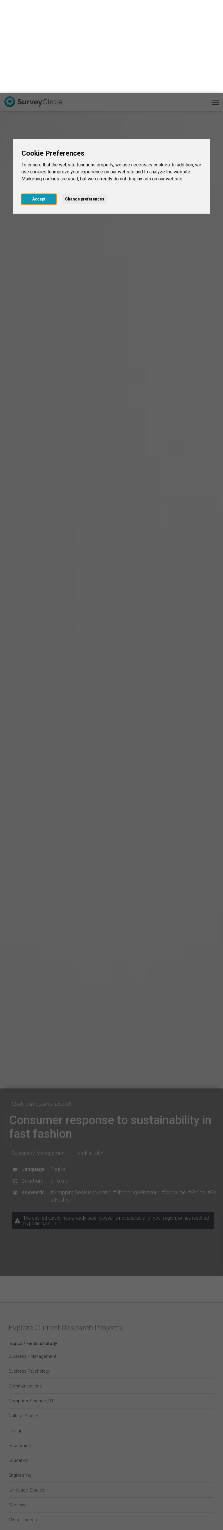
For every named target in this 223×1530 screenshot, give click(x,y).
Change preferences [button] (84, 105)
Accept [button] (38, 105)
